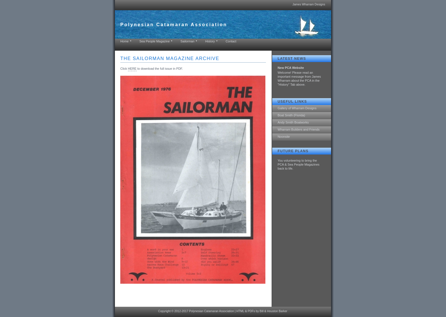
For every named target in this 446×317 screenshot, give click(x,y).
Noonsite (284, 136)
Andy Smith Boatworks (293, 122)
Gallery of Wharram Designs (297, 108)
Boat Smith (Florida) (291, 115)
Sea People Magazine (154, 41)
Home (124, 41)
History (210, 41)
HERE (132, 68)
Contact (231, 41)
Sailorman (187, 41)
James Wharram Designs (308, 4)
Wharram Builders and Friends (298, 129)
